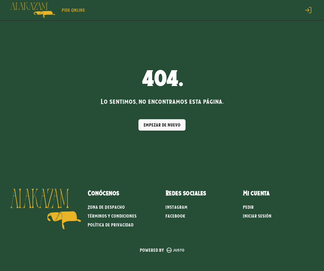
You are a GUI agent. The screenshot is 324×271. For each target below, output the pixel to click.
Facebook (175, 216)
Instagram (176, 207)
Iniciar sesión (257, 216)
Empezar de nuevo (162, 125)
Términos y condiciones (112, 216)
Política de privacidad (110, 225)
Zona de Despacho (106, 207)
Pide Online (73, 10)
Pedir (248, 207)
